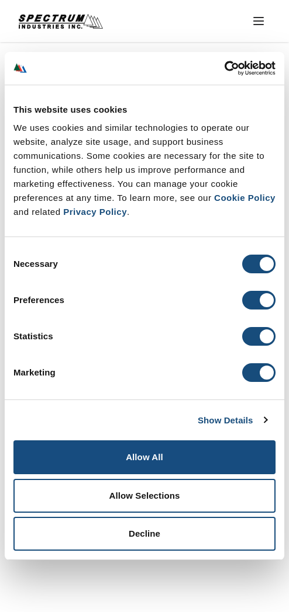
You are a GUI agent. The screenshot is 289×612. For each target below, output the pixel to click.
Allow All (144, 457)
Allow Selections (144, 495)
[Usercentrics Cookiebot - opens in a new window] (224, 68)
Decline (144, 533)
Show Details (225, 420)
